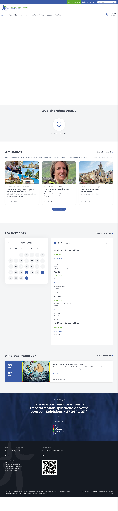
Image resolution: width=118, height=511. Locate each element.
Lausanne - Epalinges (19, 9)
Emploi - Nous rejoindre (25, 507)
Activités (40, 15)
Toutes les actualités (105, 154)
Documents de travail (64, 505)
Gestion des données (44, 507)
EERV (6, 159)
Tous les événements (104, 238)
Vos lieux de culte (74, 2)
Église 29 (85, 2)
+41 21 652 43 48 (12, 484)
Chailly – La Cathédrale (26, 7)
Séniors (48, 159)
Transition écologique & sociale (34, 159)
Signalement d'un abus (51, 505)
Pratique (49, 15)
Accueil (4, 15)
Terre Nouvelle (57, 159)
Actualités (13, 15)
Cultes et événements (27, 15)
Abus (92, 2)
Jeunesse (104, 159)
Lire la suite (59, 430)
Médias (25, 505)
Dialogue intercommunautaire (90, 159)
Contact (58, 15)
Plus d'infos (58, 264)
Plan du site (8, 505)
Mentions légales (17, 505)
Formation (67, 159)
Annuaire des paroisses (11, 507)
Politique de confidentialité (36, 505)
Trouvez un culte (111, 14)
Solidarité (75, 159)
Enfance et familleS (16, 159)
